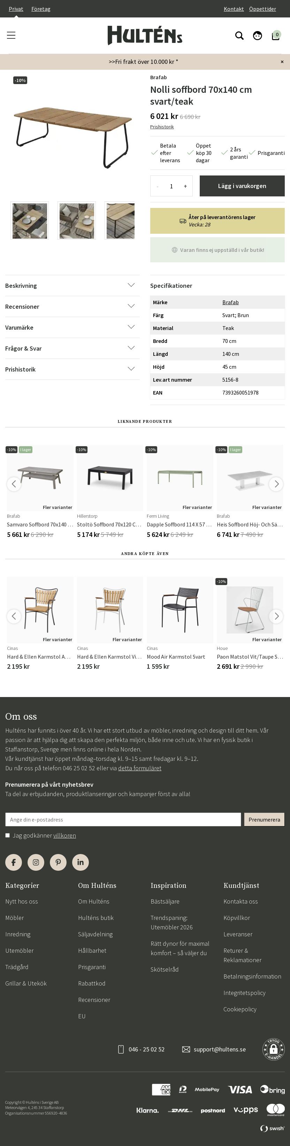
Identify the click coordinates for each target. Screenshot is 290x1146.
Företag (41, 8)
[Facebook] (13, 862)
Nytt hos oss (21, 901)
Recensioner (94, 1000)
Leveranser (237, 934)
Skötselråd (165, 969)
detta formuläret (139, 768)
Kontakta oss (240, 901)
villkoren (64, 835)
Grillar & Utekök (26, 983)
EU (82, 1016)
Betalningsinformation (252, 976)
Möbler (14, 918)
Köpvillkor (236, 918)
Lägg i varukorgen (242, 186)
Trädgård (17, 967)
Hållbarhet (92, 950)
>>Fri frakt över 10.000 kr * (143, 62)
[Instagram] (36, 862)
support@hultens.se (220, 1049)
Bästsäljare (165, 901)
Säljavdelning (95, 934)
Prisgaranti (92, 967)
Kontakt (234, 8)
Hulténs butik (96, 918)
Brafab (158, 77)
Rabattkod (92, 983)
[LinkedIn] (80, 862)
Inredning (17, 934)
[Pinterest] (58, 862)
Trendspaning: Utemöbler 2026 (172, 922)
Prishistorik (162, 126)
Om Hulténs (93, 901)
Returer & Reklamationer (242, 955)
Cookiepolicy (240, 1009)
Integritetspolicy (244, 993)
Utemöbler (19, 950)
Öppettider (262, 8)
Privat (16, 8)
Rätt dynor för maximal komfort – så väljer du (180, 948)
